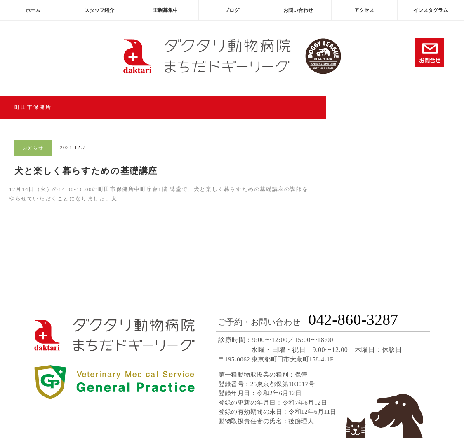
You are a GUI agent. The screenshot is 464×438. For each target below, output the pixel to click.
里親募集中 (165, 10)
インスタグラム (430, 10)
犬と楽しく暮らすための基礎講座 (86, 171)
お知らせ (33, 147)
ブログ (231, 10)
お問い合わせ (298, 10)
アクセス (364, 10)
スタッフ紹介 (99, 10)
